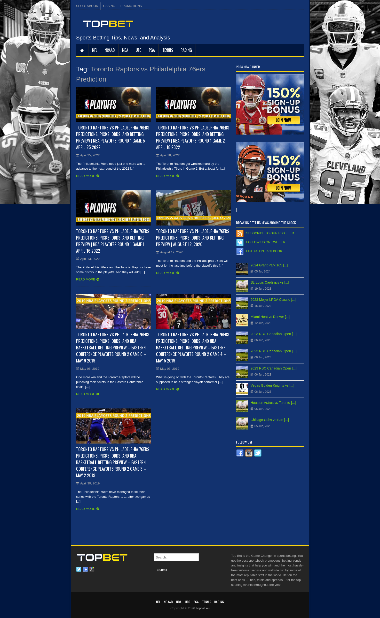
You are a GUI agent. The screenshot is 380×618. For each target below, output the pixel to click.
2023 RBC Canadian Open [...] (274, 334)
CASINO (109, 6)
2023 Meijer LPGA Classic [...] (273, 299)
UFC (138, 50)
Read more (85, 176)
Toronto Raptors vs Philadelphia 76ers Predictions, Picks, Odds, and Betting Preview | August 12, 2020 (192, 237)
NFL (94, 50)
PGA (152, 50)
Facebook (85, 569)
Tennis (167, 50)
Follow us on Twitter (265, 242)
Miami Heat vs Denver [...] (270, 317)
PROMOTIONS (131, 6)
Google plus (92, 569)
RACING (186, 50)
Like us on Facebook (264, 251)
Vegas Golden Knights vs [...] (272, 385)
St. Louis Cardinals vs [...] (270, 282)
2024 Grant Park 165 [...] (269, 265)
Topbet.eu (203, 608)
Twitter (78, 569)
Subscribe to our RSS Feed (270, 233)
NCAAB (110, 50)
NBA (125, 50)
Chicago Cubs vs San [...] (270, 420)
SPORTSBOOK (87, 6)
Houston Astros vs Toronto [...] (273, 403)
